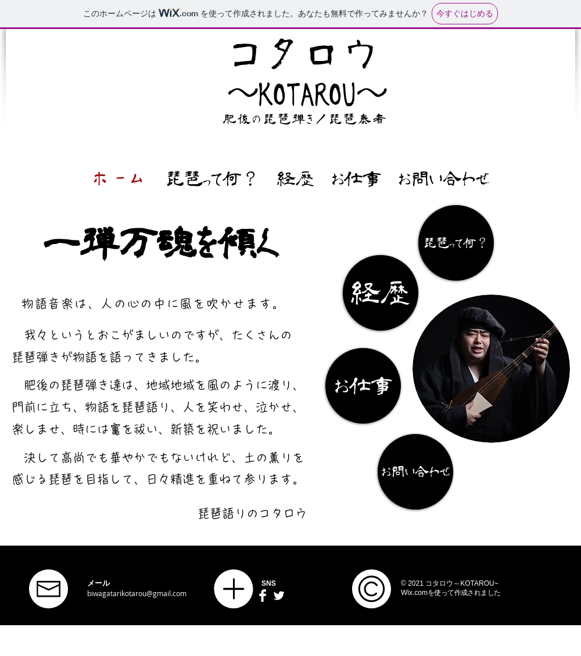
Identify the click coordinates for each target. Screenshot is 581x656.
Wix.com (414, 593)
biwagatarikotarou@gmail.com (137, 593)
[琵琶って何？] (456, 243)
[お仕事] (363, 386)
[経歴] (380, 293)
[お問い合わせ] (415, 472)
